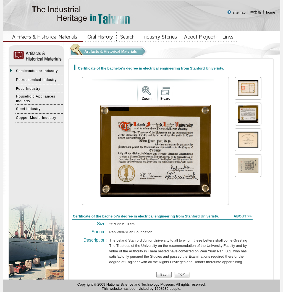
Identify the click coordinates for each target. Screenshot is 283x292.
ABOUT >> (242, 216)
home (270, 12)
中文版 (255, 12)
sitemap (239, 12)
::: (224, 12)
